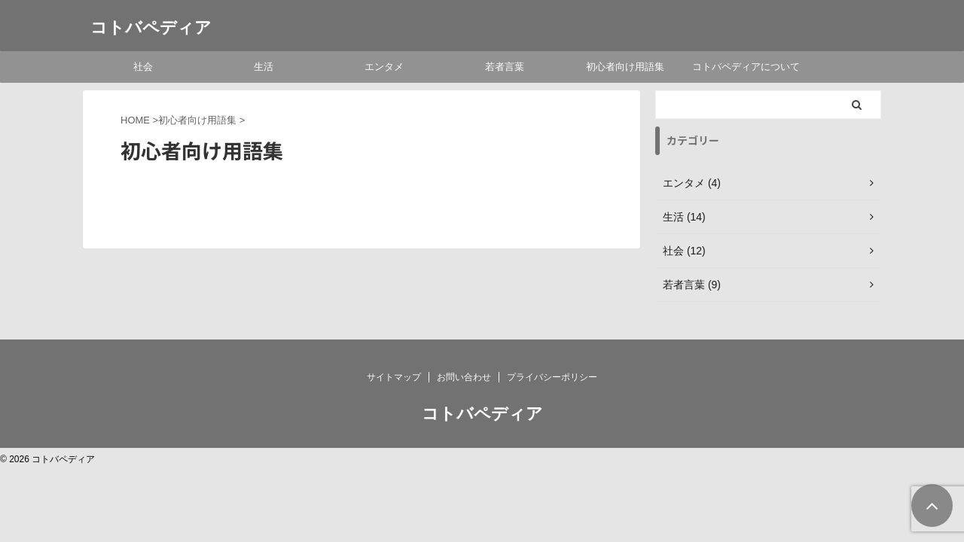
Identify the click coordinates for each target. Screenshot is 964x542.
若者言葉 (504, 66)
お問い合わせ (464, 377)
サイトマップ (394, 377)
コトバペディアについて (746, 66)
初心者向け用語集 (625, 66)
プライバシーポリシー (552, 377)
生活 (263, 66)
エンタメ (384, 66)
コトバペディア (151, 27)
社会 (143, 66)
